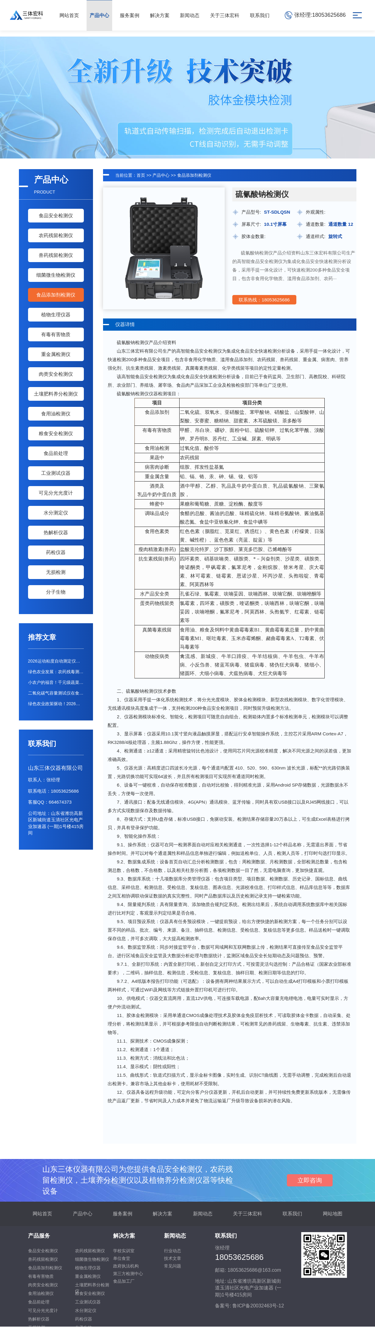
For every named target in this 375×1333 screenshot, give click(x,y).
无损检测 (56, 572)
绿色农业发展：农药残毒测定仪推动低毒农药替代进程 (56, 671)
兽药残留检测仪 (56, 255)
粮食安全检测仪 (56, 433)
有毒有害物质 (55, 334)
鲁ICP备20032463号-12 (258, 1305)
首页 (141, 175)
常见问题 (172, 1266)
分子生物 (56, 592)
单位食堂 (121, 1258)
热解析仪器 (56, 532)
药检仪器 (56, 552)
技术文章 (172, 1258)
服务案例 (122, 1213)
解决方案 (162, 1213)
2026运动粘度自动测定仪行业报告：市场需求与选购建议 (56, 661)
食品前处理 (56, 453)
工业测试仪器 (55, 473)
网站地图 (332, 1213)
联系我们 (292, 1213)
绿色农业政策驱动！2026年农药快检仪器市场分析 (56, 703)
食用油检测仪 (55, 413)
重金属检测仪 (55, 354)
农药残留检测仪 (56, 235)
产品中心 (161, 175)
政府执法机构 (126, 1266)
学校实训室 (123, 1250)
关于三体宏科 (247, 1213)
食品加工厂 (123, 1281)
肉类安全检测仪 (56, 374)
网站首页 (42, 1213)
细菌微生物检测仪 (55, 275)
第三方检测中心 (128, 1273)
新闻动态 (202, 1213)
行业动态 (172, 1250)
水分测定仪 (56, 512)
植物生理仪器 (55, 314)
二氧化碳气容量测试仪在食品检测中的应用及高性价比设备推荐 (56, 693)
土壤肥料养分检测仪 (56, 393)
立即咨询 (310, 1180)
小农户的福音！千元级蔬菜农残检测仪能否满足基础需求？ (56, 682)
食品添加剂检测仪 (55, 294)
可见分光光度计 (56, 493)
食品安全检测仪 (56, 215)
